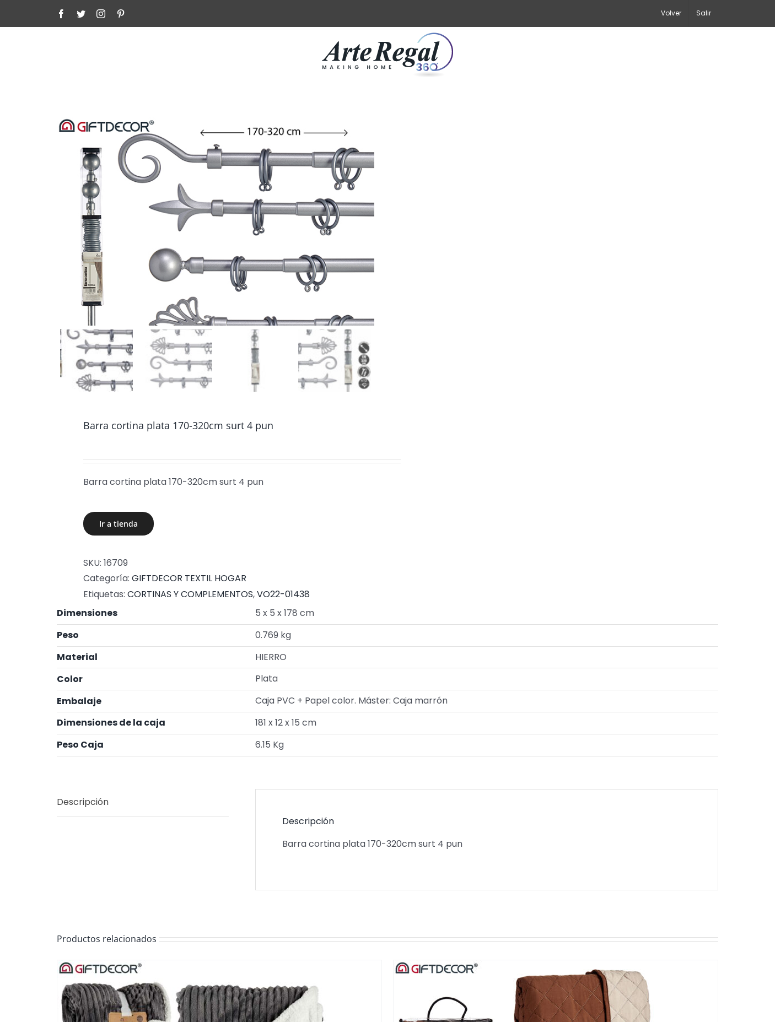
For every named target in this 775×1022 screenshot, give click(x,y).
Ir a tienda (118, 524)
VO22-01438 (283, 594)
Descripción (83, 802)
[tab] (143, 803)
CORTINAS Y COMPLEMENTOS (190, 594)
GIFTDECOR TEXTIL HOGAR (189, 579)
